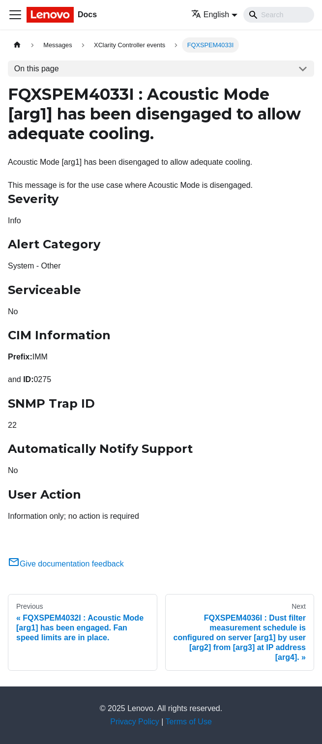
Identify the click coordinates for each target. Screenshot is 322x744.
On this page (36, 68)
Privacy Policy (134, 721)
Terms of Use (189, 721)
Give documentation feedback (66, 564)
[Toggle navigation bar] (15, 14)
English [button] (210, 14)
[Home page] (17, 45)
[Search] (278, 15)
